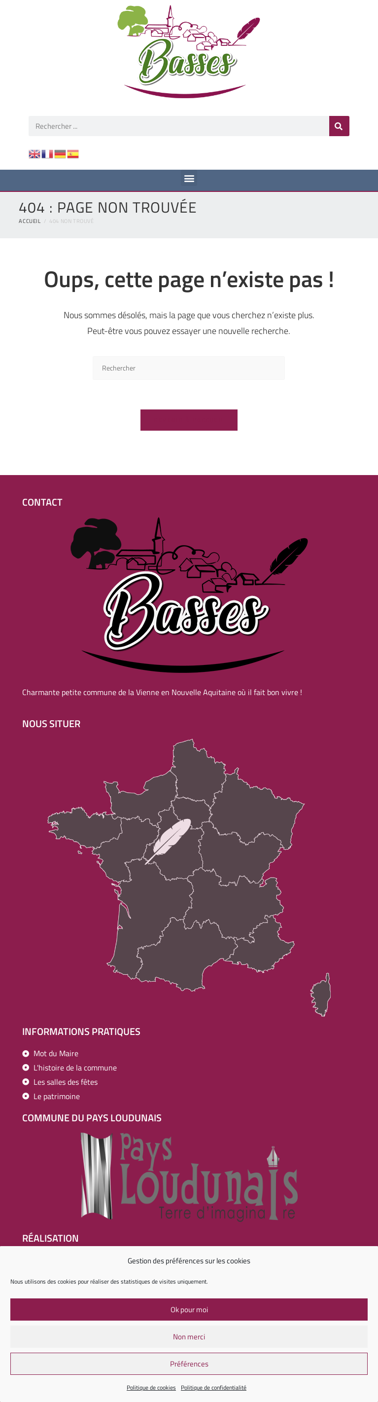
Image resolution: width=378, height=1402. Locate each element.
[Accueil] (29, 221)
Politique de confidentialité (213, 1390)
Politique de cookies (151, 1390)
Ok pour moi (189, 1312)
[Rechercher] (339, 126)
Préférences (189, 1366)
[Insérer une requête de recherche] (189, 367)
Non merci (189, 1339)
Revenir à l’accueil (189, 420)
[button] (189, 178)
